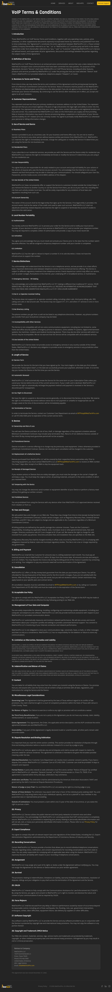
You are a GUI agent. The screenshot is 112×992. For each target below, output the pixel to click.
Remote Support (103, 3)
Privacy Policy (90, 822)
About (70, 3)
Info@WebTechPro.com (26, 965)
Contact (90, 3)
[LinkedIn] (106, 986)
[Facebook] (102, 986)
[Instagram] (109, 986)
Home (53, 3)
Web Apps (80, 3)
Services (62, 3)
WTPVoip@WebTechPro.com (88, 413)
